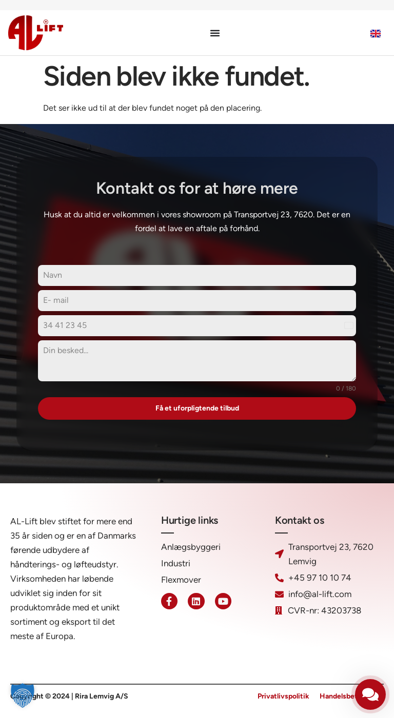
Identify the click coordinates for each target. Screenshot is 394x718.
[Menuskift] (215, 33)
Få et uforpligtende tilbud (197, 408)
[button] (22, 695)
